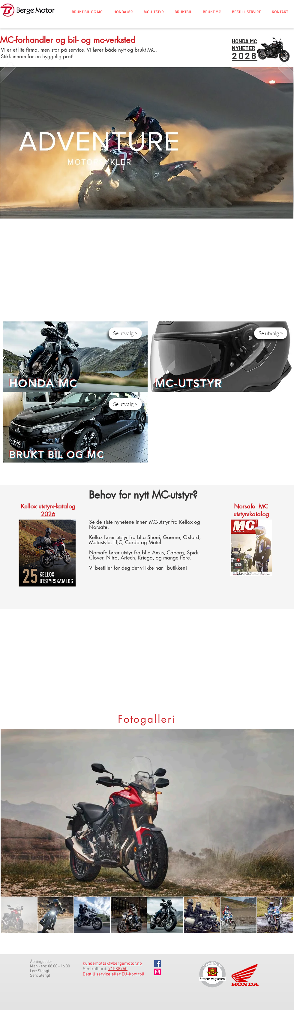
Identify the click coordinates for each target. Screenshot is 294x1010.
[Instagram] (157, 972)
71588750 (118, 969)
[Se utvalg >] (125, 333)
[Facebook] (157, 963)
